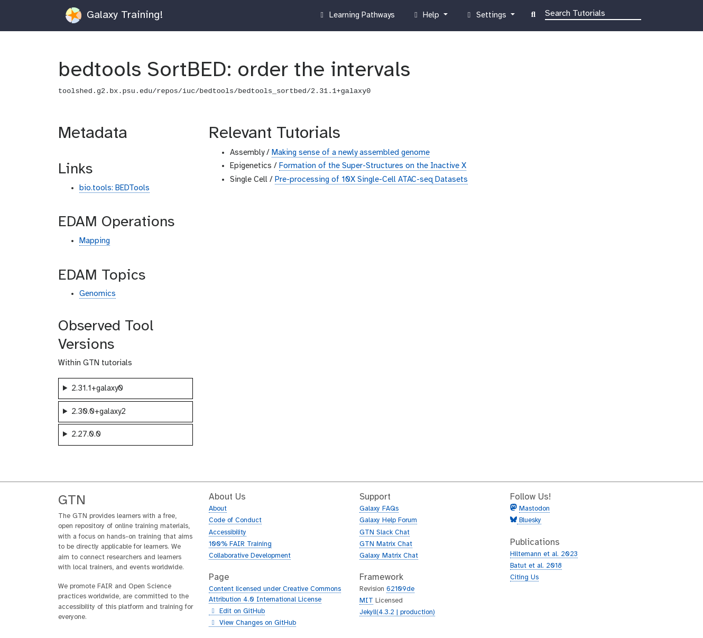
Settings (486, 17)
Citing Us (524, 577)
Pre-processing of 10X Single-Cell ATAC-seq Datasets (371, 179)
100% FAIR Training (240, 544)
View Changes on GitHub (252, 623)
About (218, 508)
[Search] (593, 12)
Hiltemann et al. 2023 (544, 554)
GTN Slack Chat (384, 532)
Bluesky (529, 520)
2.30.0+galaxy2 (98, 412)
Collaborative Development (250, 555)
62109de (400, 589)
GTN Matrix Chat (385, 544)
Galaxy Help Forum (388, 520)
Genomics (97, 294)
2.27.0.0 (86, 434)
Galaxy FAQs (379, 508)
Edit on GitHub (237, 611)
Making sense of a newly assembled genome (351, 153)
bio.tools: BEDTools (114, 188)
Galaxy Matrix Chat (388, 555)
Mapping (94, 241)
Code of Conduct (235, 520)
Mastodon (534, 508)
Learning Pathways (356, 17)
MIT (366, 600)
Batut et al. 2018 (536, 565)
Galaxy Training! (114, 15)
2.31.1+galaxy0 (97, 388)
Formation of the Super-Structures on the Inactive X (372, 166)
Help (426, 17)
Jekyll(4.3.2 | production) (397, 612)
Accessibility (227, 532)
